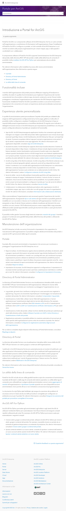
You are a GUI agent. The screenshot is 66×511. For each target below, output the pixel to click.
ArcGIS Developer (39, 475)
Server (4, 469)
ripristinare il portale (28, 384)
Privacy (29, 507)
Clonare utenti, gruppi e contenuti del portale (27, 426)
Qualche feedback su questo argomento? (50, 443)
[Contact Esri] (44, 493)
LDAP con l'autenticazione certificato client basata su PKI (38, 306)
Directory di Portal (11, 79)
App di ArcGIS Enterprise (35, 144)
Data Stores (6, 472)
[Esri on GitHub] (41, 493)
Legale (45, 507)
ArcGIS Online (38, 463)
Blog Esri (5, 497)
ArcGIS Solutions (39, 478)
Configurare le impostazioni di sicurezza (48, 272)
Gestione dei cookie (37, 507)
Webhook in (26, 360)
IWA (33, 303)
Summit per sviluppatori (9, 502)
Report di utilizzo (18, 265)
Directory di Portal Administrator (16, 76)
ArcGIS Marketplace (40, 481)
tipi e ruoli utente (30, 198)
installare (23, 60)
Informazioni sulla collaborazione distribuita (47, 192)
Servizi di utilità (43, 184)
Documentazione (7, 481)
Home (4, 463)
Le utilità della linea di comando (16, 82)
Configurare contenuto (37, 172)
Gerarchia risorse (8, 367)
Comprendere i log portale (50, 296)
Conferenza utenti (8, 499)
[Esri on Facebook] (38, 493)
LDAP (17, 306)
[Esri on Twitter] (35, 493)
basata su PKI (40, 303)
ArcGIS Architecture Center (42, 483)
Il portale (8, 73)
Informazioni (6, 491)
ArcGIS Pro (37, 466)
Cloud (4, 475)
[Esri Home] (37, 487)
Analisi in (53, 158)
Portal (4, 466)
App (3, 478)
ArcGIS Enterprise (11, 3)
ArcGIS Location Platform (42, 472)
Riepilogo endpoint (8, 332)
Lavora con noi (7, 494)
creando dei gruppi (48, 214)
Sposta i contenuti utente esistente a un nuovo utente (22, 434)
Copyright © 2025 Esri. (8, 507)
